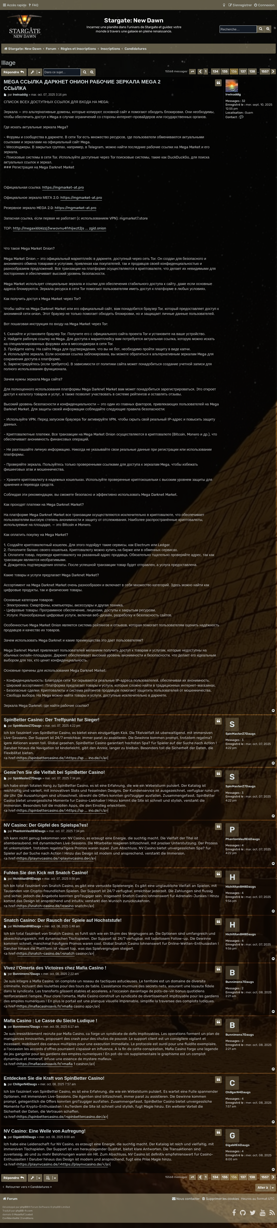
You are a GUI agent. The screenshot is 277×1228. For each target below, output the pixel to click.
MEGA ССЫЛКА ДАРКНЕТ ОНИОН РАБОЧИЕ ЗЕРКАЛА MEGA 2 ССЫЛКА (82, 85)
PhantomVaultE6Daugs (243, 839)
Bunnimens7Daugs (240, 982)
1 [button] (205, 71)
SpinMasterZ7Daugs (241, 733)
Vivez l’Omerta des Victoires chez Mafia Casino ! (55, 967)
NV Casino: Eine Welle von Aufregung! (45, 1131)
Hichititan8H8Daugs (241, 886)
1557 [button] (265, 71)
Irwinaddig (233, 94)
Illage (8, 62)
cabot (29, 1214)
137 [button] (243, 71)
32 (243, 101)
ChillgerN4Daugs (238, 1092)
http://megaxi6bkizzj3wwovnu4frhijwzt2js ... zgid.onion (59, 228)
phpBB (24, 1207)
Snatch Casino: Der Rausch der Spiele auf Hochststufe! (63, 920)
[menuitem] (33, 5)
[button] (192, 71)
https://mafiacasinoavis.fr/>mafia (45, 1006)
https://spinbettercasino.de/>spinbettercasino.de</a (61, 1117)
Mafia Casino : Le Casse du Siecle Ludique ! (50, 1020)
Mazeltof (19, 1214)
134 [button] (215, 71)
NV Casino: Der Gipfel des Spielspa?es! (46, 825)
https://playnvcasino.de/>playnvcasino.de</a (55, 858)
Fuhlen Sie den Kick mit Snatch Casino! (46, 872)
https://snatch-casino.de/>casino (45, 906)
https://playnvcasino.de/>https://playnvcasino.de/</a (62, 1164)
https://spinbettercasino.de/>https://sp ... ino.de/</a (61, 758)
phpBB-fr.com (24, 1210)
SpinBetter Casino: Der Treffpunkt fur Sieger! (51, 719)
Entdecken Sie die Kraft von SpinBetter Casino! (54, 1078)
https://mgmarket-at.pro (63, 187)
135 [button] (225, 71)
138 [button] (252, 71)
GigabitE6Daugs (238, 1145)
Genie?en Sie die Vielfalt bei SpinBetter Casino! (54, 772)
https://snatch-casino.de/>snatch (46, 953)
